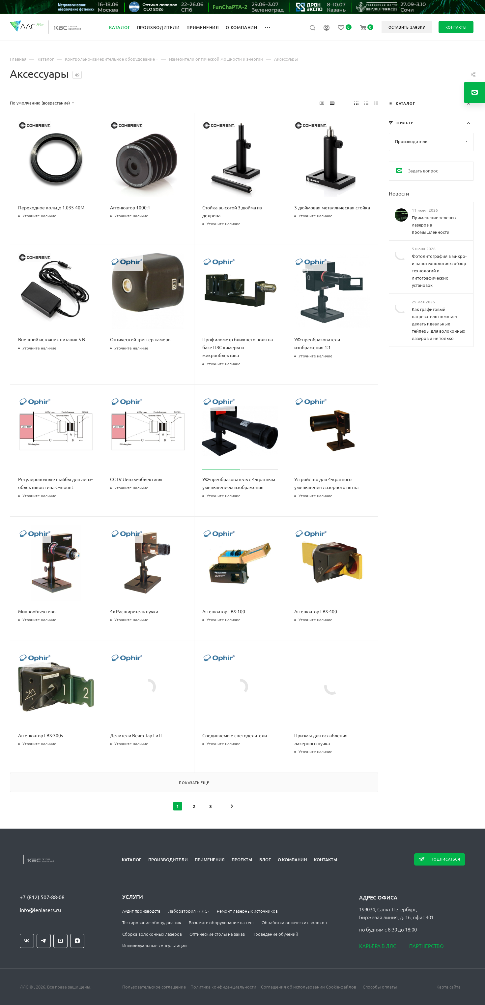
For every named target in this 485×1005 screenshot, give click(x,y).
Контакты (325, 860)
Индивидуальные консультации (154, 945)
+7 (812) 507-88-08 (42, 897)
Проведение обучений (275, 934)
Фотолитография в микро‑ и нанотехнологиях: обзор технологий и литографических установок (439, 270)
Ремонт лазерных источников (247, 911)
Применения (210, 860)
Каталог (131, 860)
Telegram (44, 941)
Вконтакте (27, 941)
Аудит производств (141, 911)
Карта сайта (449, 987)
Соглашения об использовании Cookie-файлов (308, 987)
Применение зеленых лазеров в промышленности (434, 224)
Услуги (132, 896)
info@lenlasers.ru (40, 909)
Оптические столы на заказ (217, 934)
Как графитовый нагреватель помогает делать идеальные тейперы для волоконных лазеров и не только (438, 323)
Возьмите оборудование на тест (221, 922)
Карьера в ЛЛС (377, 946)
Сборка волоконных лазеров (152, 934)
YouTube (60, 941)
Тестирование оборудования (151, 922)
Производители (168, 860)
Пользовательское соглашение (154, 987)
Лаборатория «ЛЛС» (188, 911)
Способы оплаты (380, 987)
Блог (265, 860)
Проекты (242, 860)
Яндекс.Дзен (77, 941)
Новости (399, 193)
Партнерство (426, 946)
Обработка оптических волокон (294, 922)
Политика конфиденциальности (223, 987)
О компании (292, 860)
